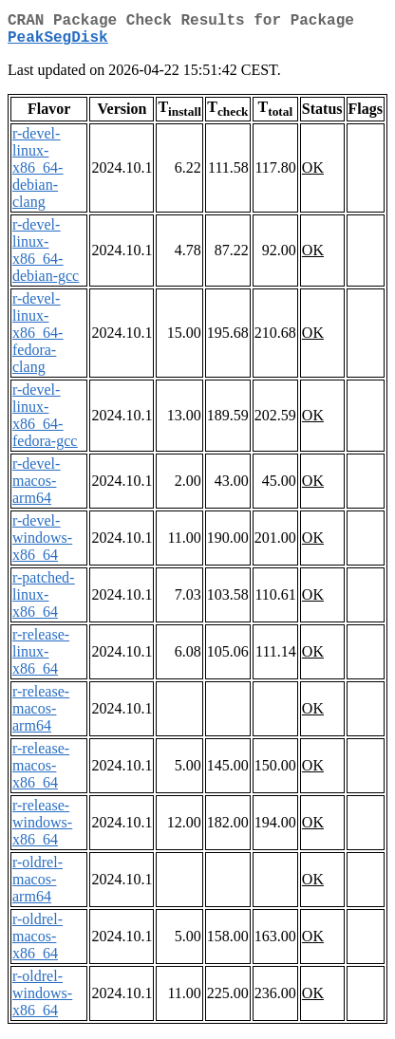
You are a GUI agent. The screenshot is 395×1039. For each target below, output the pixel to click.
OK (313, 175)
